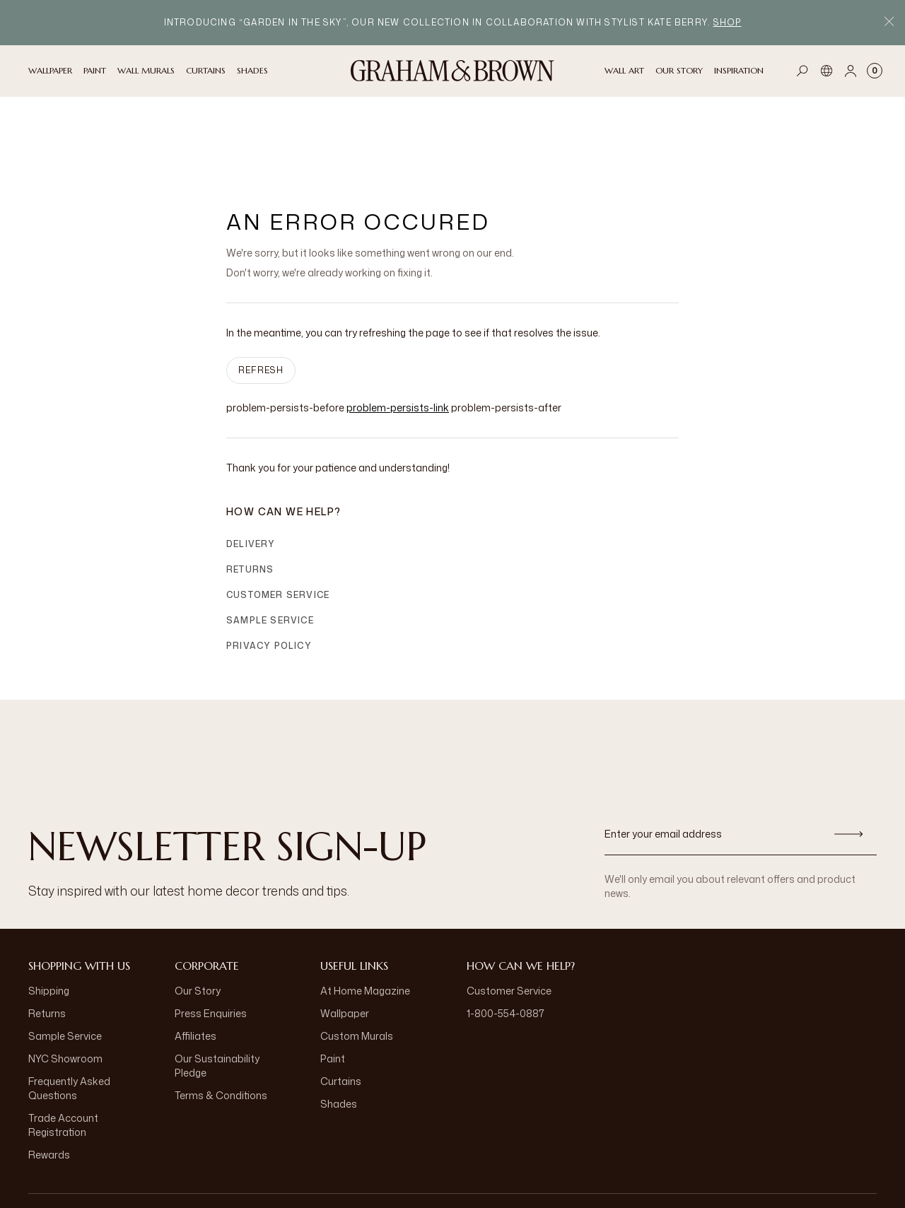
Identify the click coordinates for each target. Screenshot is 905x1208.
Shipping (48, 920)
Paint (332, 988)
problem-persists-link (397, 337)
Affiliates (195, 965)
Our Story (198, 920)
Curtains (340, 1010)
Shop (727, 22)
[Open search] (802, 70)
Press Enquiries (211, 942)
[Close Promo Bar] (889, 23)
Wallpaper (344, 942)
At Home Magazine (365, 920)
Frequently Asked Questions (69, 1017)
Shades (338, 1033)
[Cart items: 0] (874, 70)
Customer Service (277, 524)
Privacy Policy (269, 575)
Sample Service (270, 550)
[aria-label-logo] (452, 1165)
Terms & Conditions (221, 1024)
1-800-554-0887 (505, 942)
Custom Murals (356, 965)
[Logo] (452, 70)
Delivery (251, 473)
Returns (250, 499)
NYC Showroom (65, 988)
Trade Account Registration (63, 1054)
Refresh (261, 299)
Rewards (49, 1084)
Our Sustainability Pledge (217, 995)
